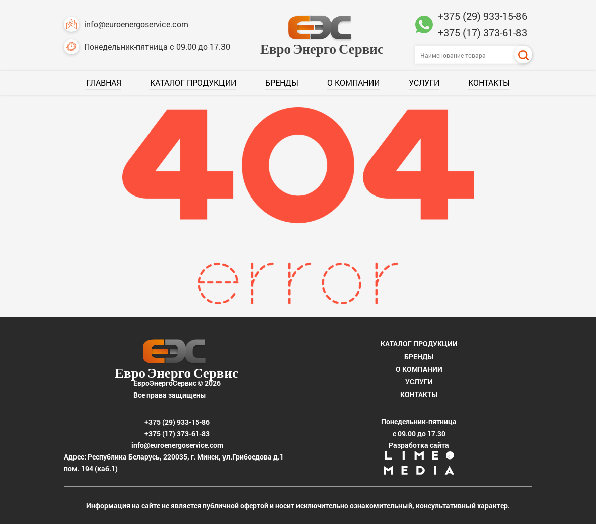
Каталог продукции (193, 82)
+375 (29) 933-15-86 (482, 15)
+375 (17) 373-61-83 (482, 32)
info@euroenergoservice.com (126, 24)
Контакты (489, 82)
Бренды (282, 82)
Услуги (424, 82)
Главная (103, 82)
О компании (353, 82)
